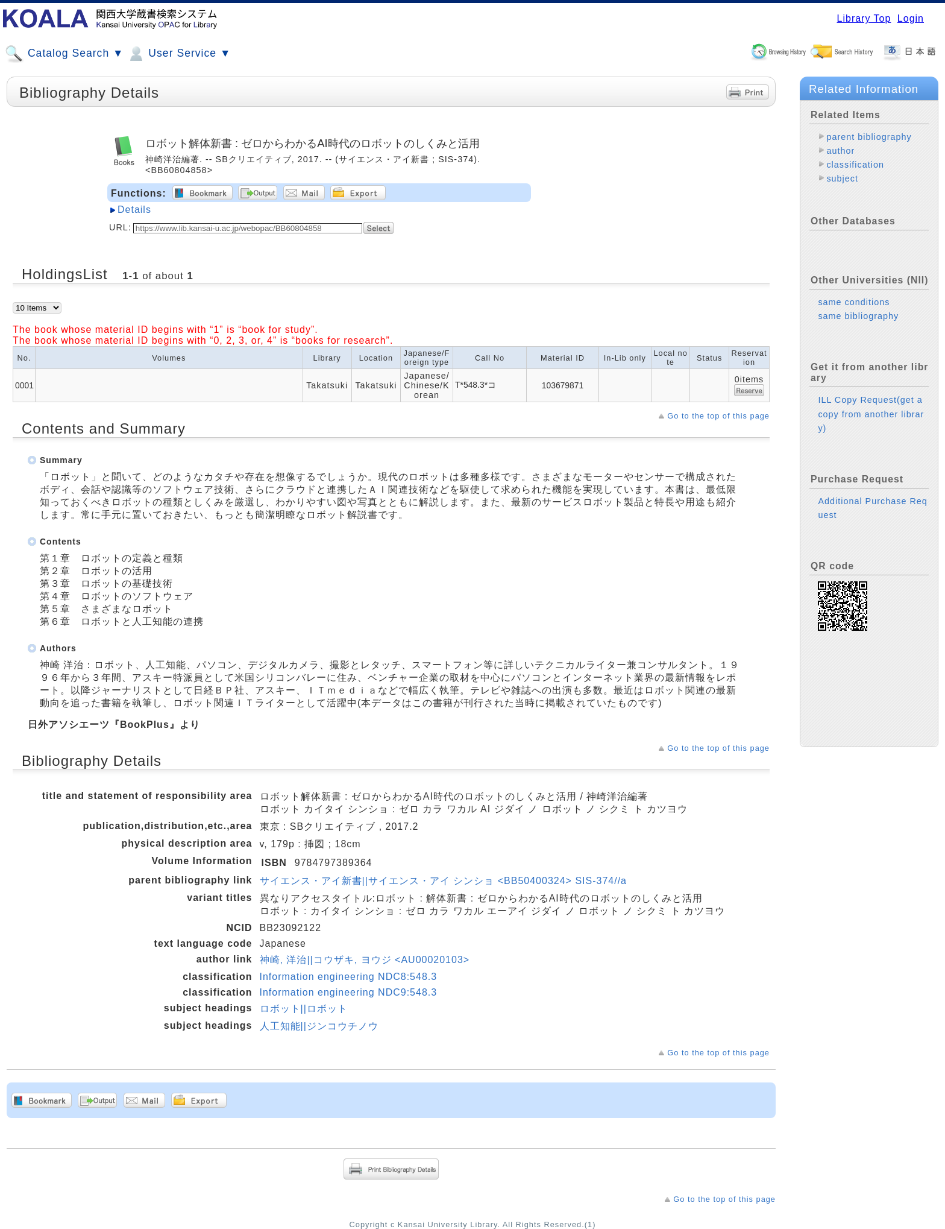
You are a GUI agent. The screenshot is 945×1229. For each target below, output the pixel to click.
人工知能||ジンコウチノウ (319, 1026)
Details (134, 209)
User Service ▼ (179, 54)
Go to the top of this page (718, 415)
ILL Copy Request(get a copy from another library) (871, 413)
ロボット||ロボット (304, 1008)
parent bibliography (868, 137)
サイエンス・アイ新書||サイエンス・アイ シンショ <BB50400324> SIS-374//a (443, 881)
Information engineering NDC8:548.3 (349, 977)
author (840, 151)
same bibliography (858, 316)
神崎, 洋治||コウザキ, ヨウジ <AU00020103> (365, 960)
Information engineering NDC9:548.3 (349, 992)
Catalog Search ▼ (64, 54)
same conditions (854, 302)
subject (842, 178)
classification (855, 164)
